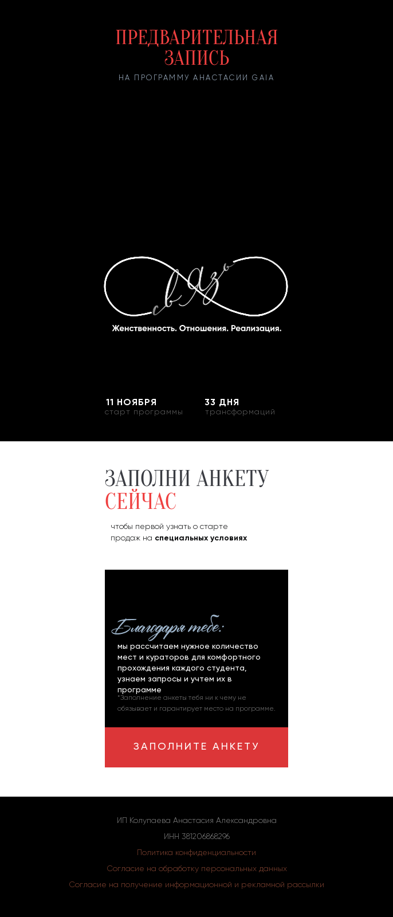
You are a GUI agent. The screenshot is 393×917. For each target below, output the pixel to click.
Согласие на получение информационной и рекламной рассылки (196, 885)
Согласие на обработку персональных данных (197, 869)
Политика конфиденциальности (196, 853)
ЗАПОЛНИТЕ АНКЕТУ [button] (196, 747)
